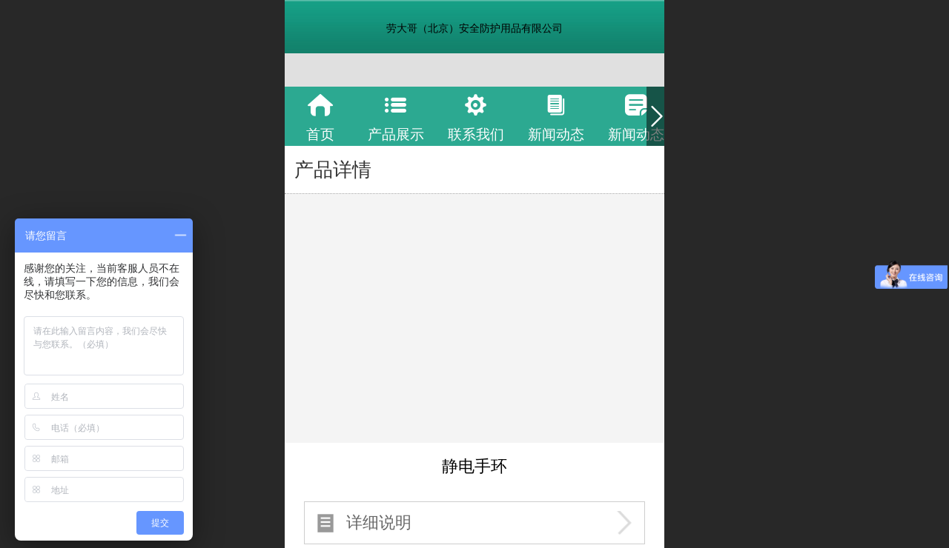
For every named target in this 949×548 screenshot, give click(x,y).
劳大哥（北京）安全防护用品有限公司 (474, 28)
